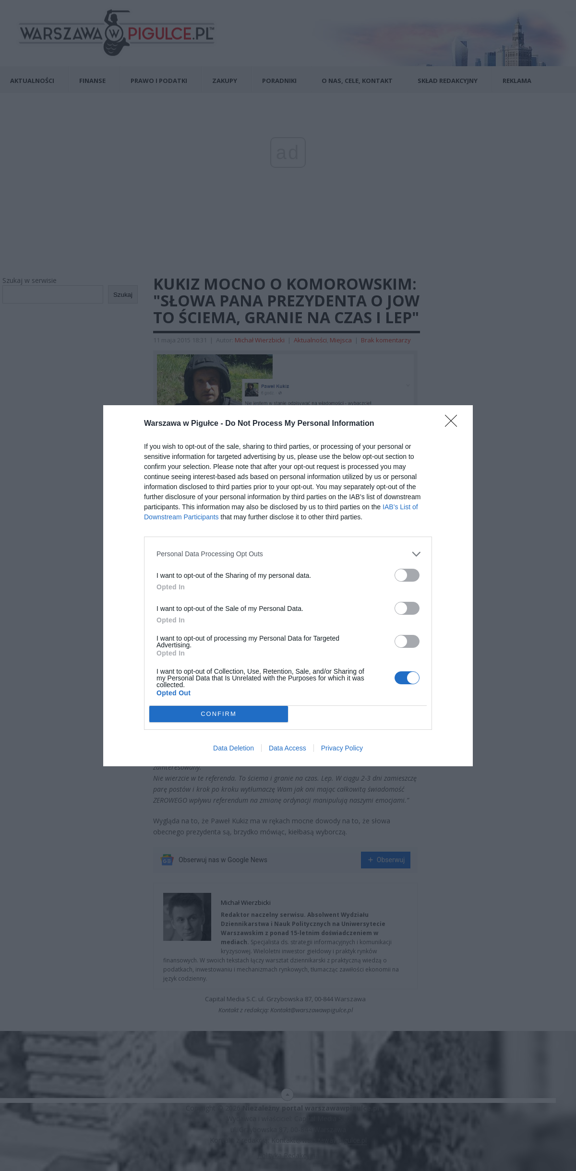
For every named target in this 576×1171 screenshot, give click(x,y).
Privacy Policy (342, 748)
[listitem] (288, 554)
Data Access (287, 748)
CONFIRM (219, 713)
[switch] (407, 575)
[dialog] (288, 585)
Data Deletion (233, 748)
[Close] (454, 424)
